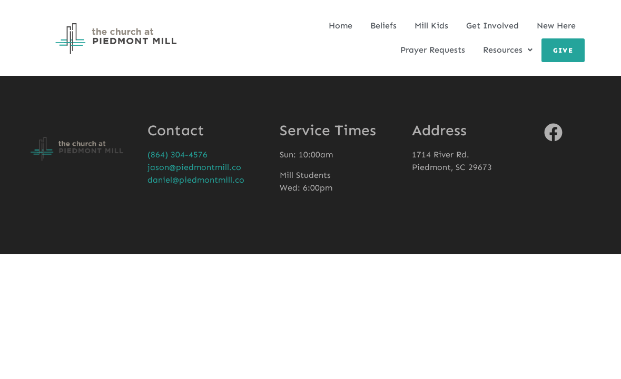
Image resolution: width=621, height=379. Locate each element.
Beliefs (383, 26)
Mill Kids (431, 26)
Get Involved (492, 26)
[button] (507, 50)
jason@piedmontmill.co (194, 167)
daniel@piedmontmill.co (195, 180)
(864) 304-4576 (177, 154)
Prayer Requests (432, 50)
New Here (556, 26)
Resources (508, 50)
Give (563, 50)
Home (340, 26)
